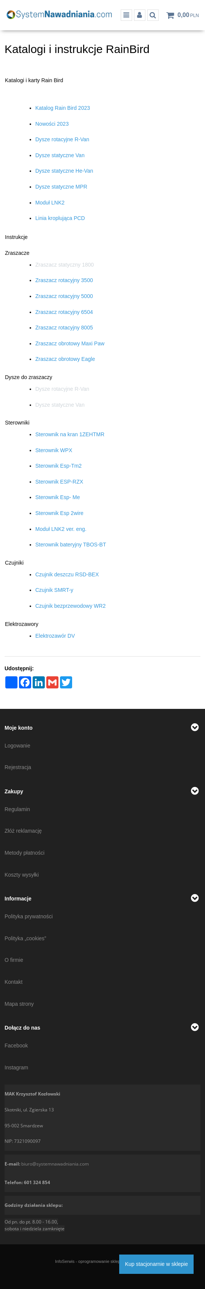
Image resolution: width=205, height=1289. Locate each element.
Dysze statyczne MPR (61, 187)
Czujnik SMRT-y (54, 590)
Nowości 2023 (52, 124)
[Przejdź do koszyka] (188, 15)
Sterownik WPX (53, 450)
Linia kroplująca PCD (60, 218)
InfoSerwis (64, 1261)
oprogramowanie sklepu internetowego (114, 1261)
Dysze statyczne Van (60, 155)
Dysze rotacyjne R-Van (62, 139)
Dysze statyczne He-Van (64, 171)
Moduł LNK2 (50, 203)
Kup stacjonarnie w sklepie (156, 1264)
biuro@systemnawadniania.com (55, 1164)
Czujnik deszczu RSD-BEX (67, 574)
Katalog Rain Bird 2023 (62, 108)
